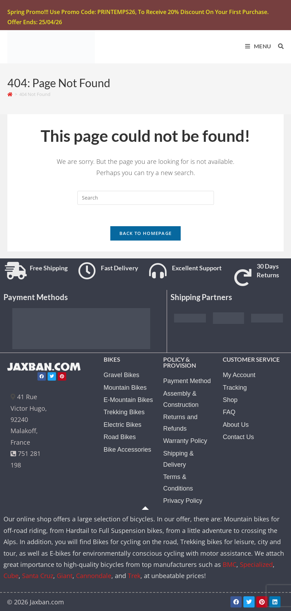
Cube (11, 575)
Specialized (256, 564)
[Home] (10, 94)
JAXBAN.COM (44, 367)
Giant (64, 575)
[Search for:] (278, 46)
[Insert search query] (145, 198)
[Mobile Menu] (256, 46)
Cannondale (93, 575)
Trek (134, 575)
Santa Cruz (37, 575)
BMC (229, 564)
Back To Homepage (145, 233)
